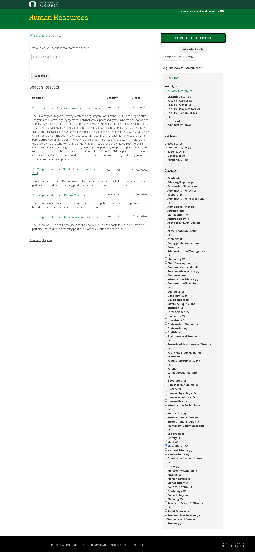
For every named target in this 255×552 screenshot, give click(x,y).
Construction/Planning (182, 285)
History (174, 389)
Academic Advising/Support (180, 180)
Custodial (175, 291)
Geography (176, 380)
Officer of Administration (179, 123)
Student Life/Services (183, 515)
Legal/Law (176, 434)
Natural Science (179, 450)
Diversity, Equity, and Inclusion (181, 306)
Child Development (182, 263)
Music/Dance (177, 446)
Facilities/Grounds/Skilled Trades (183, 354)
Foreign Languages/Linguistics (182, 372)
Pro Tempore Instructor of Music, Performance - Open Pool (64, 171)
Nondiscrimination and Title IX (105, 545)
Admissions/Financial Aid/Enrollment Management (181, 210)
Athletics (175, 239)
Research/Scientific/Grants (183, 505)
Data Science (177, 295)
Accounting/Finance (182, 186)
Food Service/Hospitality (183, 362)
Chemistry (176, 259)
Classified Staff (179, 96)
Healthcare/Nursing (182, 385)
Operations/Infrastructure (183, 460)
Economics (176, 316)
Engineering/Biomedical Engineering (183, 326)
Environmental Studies (182, 338)
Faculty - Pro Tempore (183, 109)
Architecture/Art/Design (183, 224)
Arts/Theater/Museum (182, 232)
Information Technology (183, 407)
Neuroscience (178, 454)
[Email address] (47, 57)
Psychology (176, 491)
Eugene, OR (176, 151)
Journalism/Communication (183, 427)
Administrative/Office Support (182, 192)
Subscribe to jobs (193, 49)
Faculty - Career (179, 100)
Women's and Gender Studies (181, 521)
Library (174, 438)
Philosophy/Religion (182, 470)
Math (172, 442)
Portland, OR (177, 160)
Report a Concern (64, 545)
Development (178, 300)
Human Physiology (181, 393)
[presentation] (56, 66)
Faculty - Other (179, 105)
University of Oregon (236, 543)
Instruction (176, 413)
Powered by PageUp (41, 240)
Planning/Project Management (178, 481)
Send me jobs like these (47, 35)
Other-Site (176, 156)
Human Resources (181, 397)
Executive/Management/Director (183, 346)
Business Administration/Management (183, 251)
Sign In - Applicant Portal (193, 38)
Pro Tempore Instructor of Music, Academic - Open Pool (65, 217)
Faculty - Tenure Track (182, 115)
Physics (174, 475)
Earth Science (178, 312)
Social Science (178, 511)
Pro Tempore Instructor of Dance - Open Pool (59, 195)
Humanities (177, 401)
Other (173, 466)
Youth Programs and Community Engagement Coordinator (66, 108)
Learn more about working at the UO (202, 10)
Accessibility (141, 545)
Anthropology (178, 219)
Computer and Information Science (182, 277)
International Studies (183, 421)
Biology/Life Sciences (183, 243)
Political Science (180, 487)
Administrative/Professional (183, 200)
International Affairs (182, 417)
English (174, 332)
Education (175, 320)
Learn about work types (178, 91)
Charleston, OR (179, 147)
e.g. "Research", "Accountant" (183, 68)
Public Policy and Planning (178, 497)
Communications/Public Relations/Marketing (183, 269)
